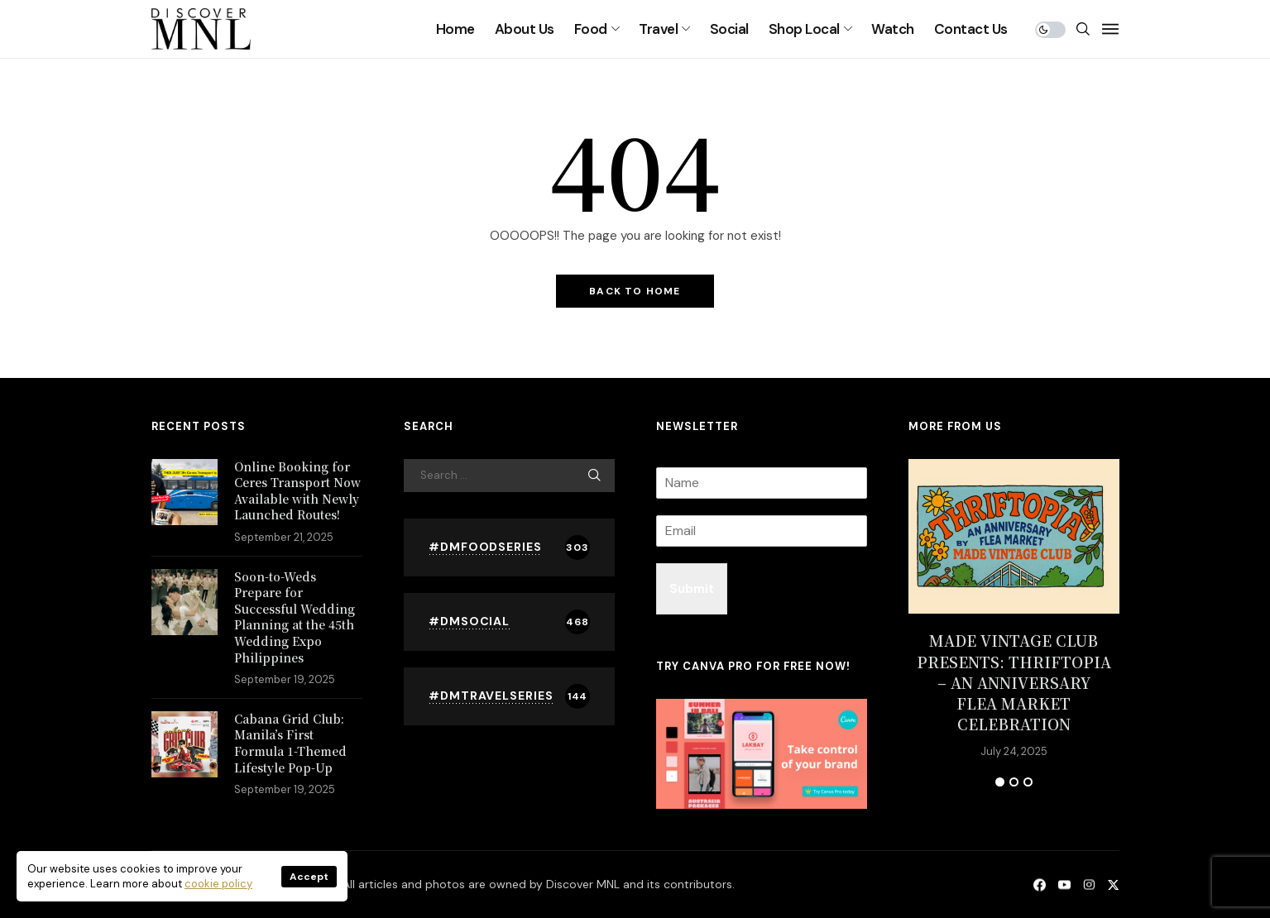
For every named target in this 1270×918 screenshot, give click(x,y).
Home (455, 29)
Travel (658, 29)
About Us (524, 29)
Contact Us (971, 29)
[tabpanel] (1013, 608)
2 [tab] (1013, 782)
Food (590, 29)
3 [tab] (1028, 782)
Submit (691, 589)
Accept (309, 876)
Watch (892, 29)
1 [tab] (999, 782)
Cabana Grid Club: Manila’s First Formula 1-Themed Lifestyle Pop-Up (290, 743)
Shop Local (804, 29)
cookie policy (218, 884)
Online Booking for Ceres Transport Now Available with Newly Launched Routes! (297, 491)
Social (729, 29)
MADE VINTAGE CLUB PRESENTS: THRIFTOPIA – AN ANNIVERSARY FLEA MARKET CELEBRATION (1014, 682)
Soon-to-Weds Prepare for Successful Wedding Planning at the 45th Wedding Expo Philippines (294, 617)
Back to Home (634, 291)
